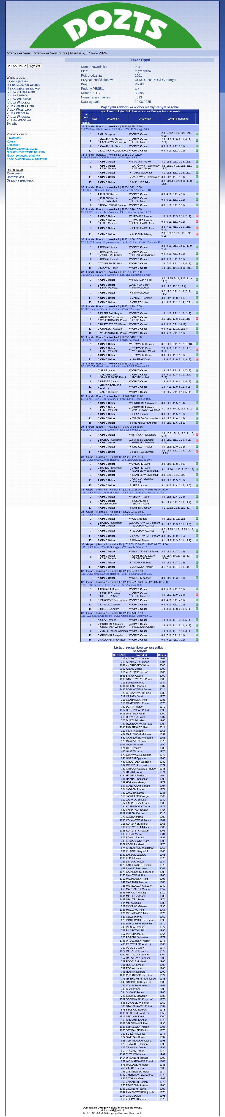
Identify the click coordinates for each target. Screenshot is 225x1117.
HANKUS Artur (140, 292)
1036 (122, 1013)
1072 (122, 951)
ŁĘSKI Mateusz (141, 140)
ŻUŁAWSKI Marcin (142, 566)
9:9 (135, 157)
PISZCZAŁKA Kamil (143, 253)
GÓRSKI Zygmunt (136, 758)
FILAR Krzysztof (135, 730)
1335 (122, 909)
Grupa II (90, 457)
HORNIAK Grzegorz (137, 782)
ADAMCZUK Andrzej (137, 658)
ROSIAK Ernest (109, 259)
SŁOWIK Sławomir (136, 995)
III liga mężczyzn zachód (23, 88)
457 (123, 958)
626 (123, 913)
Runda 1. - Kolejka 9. (108, 363)
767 (123, 933)
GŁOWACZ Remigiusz (138, 754)
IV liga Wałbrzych (20, 99)
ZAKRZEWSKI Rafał (111, 263)
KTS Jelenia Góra (95, 309)
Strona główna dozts (50, 53)
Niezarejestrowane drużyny (26, 152)
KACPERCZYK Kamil (138, 803)
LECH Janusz (133, 858)
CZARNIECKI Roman (138, 703)
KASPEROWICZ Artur (138, 806)
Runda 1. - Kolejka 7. (108, 306)
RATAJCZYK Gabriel (137, 954)
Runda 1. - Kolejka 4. (108, 209)
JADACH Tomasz (142, 298)
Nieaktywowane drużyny (23, 155)
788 (123, 989)
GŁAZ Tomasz (140, 414)
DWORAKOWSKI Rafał (139, 723)
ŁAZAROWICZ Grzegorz (114, 150)
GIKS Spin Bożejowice (132, 212)
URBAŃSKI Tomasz (137, 1057)
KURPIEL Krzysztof (137, 851)
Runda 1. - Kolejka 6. (108, 272)
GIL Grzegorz (107, 134)
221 (123, 861)
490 (123, 944)
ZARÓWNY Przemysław (145, 177)
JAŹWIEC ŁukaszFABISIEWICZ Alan (143, 221)
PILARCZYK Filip (141, 279)
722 (123, 772)
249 (123, 782)
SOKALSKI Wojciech (137, 1002)
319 (123, 799)
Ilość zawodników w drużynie (27, 159)
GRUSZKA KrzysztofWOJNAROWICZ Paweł (113, 319)
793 (123, 971)
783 (123, 841)
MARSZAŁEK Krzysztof (139, 885)
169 (123, 1082)
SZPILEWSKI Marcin (137, 1026)
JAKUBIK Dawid (109, 392)
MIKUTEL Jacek (135, 899)
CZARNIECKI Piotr (136, 699)
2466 (122, 689)
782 (123, 792)
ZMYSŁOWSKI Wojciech (146, 418)
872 (123, 754)
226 (123, 995)
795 (123, 1071)
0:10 (148, 190)
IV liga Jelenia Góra (21, 92)
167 (123, 1033)
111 (123, 682)
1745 (122, 940)
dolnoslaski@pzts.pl (112, 1110)
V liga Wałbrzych (19, 109)
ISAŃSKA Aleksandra (144, 434)
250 (123, 889)
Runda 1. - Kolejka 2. (108, 154)
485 (123, 751)
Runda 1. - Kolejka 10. (108, 396)
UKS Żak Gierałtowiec (97, 366)
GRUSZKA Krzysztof (111, 328)
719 (123, 696)
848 (123, 1002)
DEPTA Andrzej (134, 706)
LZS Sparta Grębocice (132, 399)
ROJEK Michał (140, 376)
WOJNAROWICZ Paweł (113, 333)
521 (123, 906)
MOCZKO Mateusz (136, 906)
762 (123, 706)
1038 (122, 1026)
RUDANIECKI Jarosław (139, 975)
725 (123, 885)
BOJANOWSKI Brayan (113, 205)
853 (123, 1085)
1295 (122, 975)
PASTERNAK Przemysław (140, 920)
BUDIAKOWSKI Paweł (138, 692)
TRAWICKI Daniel (142, 355)
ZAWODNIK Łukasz (137, 1085)
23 (124, 692)
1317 (122, 878)
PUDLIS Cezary (135, 947)
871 (123, 748)
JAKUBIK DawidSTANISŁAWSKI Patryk (113, 376)
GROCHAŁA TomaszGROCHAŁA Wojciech (112, 625)
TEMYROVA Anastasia (138, 1040)
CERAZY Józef (140, 302)
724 (123, 789)
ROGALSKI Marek (136, 961)
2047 (122, 1092)
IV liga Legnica (17, 95)
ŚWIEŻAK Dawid (141, 359)
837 (123, 810)
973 (123, 741)
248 (123, 758)
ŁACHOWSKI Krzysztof (139, 865)
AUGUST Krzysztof (137, 672)
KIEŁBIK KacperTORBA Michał (109, 199)
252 (123, 985)
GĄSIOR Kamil (134, 744)
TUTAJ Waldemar (142, 172)
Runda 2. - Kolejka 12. (109, 457)
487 (123, 761)
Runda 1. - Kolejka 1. (108, 126)
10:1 (161, 492)
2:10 (148, 212)
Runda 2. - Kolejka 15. (109, 544)
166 (123, 1020)
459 (123, 1068)
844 (123, 902)
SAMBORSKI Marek (137, 985)
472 (123, 1047)
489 (123, 868)
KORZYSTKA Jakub (137, 830)
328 (123, 1044)
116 (123, 823)
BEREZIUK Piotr (135, 682)
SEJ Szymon (107, 370)
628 (123, 920)
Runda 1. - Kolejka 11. (108, 427)
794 (123, 992)
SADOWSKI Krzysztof (112, 639)
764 (123, 806)
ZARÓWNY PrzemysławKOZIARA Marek (145, 167)
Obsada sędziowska (20, 180)
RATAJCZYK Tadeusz (138, 958)
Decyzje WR (15, 177)
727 (123, 930)
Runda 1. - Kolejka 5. (108, 239)
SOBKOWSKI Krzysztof (139, 999)
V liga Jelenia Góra (21, 106)
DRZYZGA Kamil (109, 381)
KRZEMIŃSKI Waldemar (140, 847)
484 (123, 734)
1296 (122, 820)
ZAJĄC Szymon (135, 1068)
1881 (122, 675)
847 (123, 923)
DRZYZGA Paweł (142, 446)
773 (123, 720)
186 (123, 723)
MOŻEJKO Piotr (135, 909)
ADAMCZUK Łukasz (137, 662)
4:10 (144, 547)
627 (123, 916)
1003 (122, 679)
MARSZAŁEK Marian (138, 889)
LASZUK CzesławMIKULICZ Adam (110, 594)
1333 (122, 858)
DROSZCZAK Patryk (137, 710)
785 (123, 1006)
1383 (122, 830)
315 (123, 699)
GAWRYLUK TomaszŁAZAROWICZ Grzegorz (114, 140)
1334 (122, 896)
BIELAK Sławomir (136, 686)
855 (123, 1099)
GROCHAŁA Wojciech (144, 403)
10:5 (146, 129)
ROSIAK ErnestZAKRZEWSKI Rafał (111, 253)
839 (123, 851)
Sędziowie (13, 145)
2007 (122, 668)
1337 (122, 1075)
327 (123, 1037)
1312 (122, 710)
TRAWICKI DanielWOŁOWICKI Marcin (143, 349)
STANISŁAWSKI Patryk (145, 474)
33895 (139, 93)
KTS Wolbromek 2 (130, 429)
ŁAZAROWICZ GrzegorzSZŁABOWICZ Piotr (146, 524)
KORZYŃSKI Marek (137, 823)
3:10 (139, 340)
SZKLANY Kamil (135, 1016)
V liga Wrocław (18, 113)
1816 (122, 1016)
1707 (122, 999)
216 (123, 717)
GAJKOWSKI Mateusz (138, 734)
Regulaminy (15, 173)
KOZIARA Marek (141, 161)
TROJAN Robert (141, 562)
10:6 (149, 514)
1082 (122, 1023)
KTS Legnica (126, 157)
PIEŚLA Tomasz (135, 927)
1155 (122, 875)
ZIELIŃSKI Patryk (136, 1088)
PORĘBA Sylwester (143, 452)
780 (123, 768)
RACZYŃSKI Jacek (137, 951)
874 (123, 847)
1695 (122, 892)
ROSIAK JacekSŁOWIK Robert (141, 502)
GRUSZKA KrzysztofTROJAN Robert (143, 557)
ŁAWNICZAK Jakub (137, 868)
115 (123, 796)
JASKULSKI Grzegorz (138, 796)
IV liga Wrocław (18, 102)
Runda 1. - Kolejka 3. (108, 187)
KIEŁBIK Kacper (109, 194)
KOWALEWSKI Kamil (138, 841)
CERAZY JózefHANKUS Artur (140, 286)
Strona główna (19, 53)
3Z (82, 126)
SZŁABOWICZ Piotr (143, 530)
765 (123, 827)
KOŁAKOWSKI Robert (138, 820)
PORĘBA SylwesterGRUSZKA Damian (143, 441)
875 (123, 1009)
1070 (122, 865)
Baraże (12, 123)
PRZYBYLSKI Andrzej (144, 422)
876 (123, 1064)
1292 (122, 1054)
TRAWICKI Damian (143, 344)
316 (123, 703)
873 (123, 837)
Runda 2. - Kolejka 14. (109, 511)
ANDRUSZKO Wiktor (138, 665)
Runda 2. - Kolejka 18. (109, 613)
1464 (122, 1057)
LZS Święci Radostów (96, 129)
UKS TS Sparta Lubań (97, 190)
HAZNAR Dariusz (136, 775)
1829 (122, 813)
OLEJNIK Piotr (134, 916)
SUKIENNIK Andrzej (137, 1013)
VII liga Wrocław (19, 120)
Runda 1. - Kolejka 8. (108, 337)
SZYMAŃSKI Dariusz (138, 1030)
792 (123, 968)
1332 (122, 854)
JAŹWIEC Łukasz (142, 216)
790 (123, 927)
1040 (122, 954)
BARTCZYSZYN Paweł (113, 324)
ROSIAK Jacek (108, 247)
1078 (122, 872)
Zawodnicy (14, 138)
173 (123, 816)
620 (123, 785)
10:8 (139, 585)
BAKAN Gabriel (134, 675)
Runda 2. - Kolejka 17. (109, 582)
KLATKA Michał (134, 816)
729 (123, 961)
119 (123, 947)
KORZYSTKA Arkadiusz (139, 827)
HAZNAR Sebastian (111, 441)
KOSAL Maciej (134, 834)
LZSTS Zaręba (128, 340)
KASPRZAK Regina (111, 313)
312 (123, 662)
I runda (90, 126)
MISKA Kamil (133, 902)
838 (123, 834)
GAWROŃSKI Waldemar (140, 737)
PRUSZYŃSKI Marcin (138, 940)
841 (123, 882)
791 (123, 964)
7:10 (148, 274)
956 (123, 1040)
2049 (122, 744)
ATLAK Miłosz (134, 668)
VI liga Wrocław (18, 116)
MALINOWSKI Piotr (137, 878)
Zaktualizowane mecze (22, 148)
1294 (122, 775)
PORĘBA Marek (135, 933)
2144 (122, 1095)
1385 (122, 1088)
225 (123, 937)
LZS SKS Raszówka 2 (132, 274)
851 (123, 1061)
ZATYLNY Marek (135, 1078)
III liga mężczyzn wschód (23, 85)
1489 (122, 899)
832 (123, 737)
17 (124, 803)
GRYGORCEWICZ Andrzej (141, 768)
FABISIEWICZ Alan (143, 228)
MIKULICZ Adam (141, 182)
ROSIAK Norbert (135, 971)
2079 (122, 844)
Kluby (11, 141)
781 (123, 779)
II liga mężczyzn (17, 81)
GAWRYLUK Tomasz (112, 146)
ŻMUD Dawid (133, 1095)
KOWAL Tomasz (141, 540)
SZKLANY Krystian (136, 1020)
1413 (122, 713)
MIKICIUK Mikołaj (142, 234)
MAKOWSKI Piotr (136, 875)
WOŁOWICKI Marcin (137, 1064)
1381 (122, 686)
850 (123, 1051)
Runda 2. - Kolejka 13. (109, 489)
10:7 (160, 242)
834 (123, 765)
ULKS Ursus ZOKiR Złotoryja (155, 80)
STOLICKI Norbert (136, 1009)
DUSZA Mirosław (141, 507)
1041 (122, 665)
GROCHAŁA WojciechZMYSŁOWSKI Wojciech (146, 408)
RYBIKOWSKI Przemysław (141, 978)
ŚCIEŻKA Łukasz (135, 1033)
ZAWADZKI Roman (137, 1082)
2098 (122, 727)
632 (123, 1078)
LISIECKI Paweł (135, 861)
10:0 (149, 573)
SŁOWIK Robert (109, 267)
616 (123, 672)
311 (123, 658)
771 (123, 978)
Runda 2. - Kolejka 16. (109, 571)
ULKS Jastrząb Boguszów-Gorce (103, 242)
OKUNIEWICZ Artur (137, 913)
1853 (122, 1030)
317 (123, 730)
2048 (122, 982)
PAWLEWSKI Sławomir (139, 923)
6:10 (149, 615)
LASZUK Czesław (110, 604)
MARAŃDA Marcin (136, 882)
